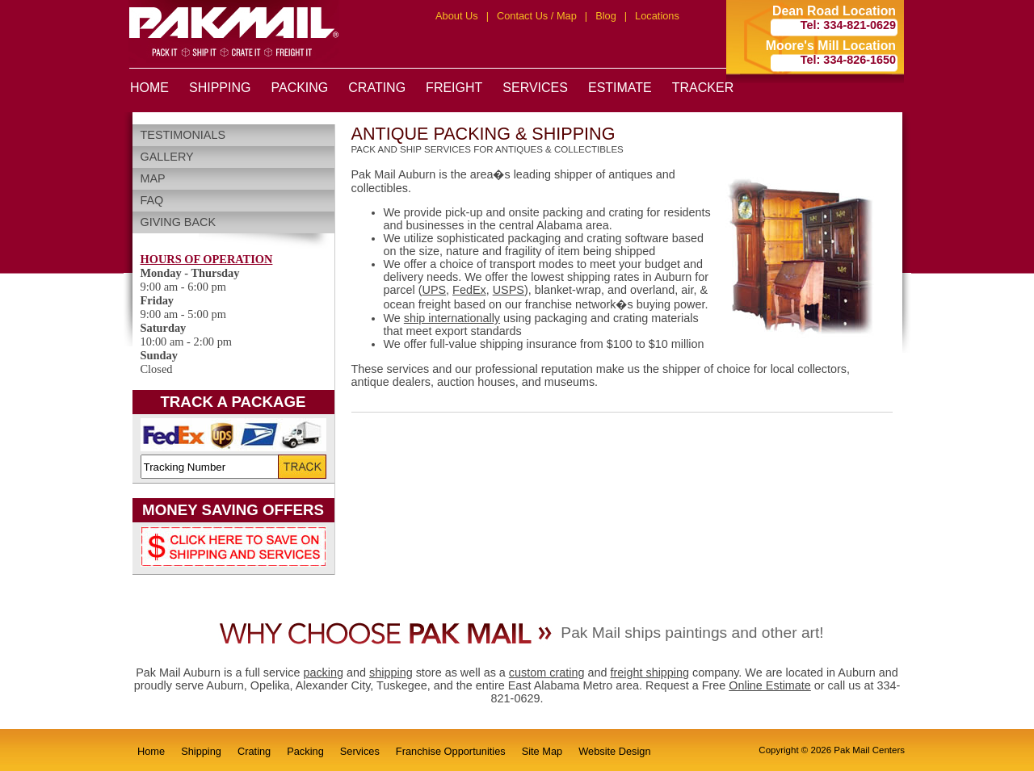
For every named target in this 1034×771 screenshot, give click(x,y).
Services (360, 751)
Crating (254, 751)
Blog (605, 16)
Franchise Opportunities (451, 751)
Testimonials (183, 134)
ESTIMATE (620, 87)
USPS (508, 289)
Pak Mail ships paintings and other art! (692, 632)
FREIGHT (454, 87)
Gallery (167, 156)
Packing (305, 751)
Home (151, 751)
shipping (391, 672)
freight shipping (649, 672)
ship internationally (452, 318)
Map (153, 178)
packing (323, 672)
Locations (657, 16)
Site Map (542, 751)
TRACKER (702, 87)
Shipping (201, 751)
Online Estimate (770, 685)
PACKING (299, 87)
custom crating (547, 672)
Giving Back (178, 222)
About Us (456, 16)
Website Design (614, 751)
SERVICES (535, 87)
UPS (434, 289)
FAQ (152, 200)
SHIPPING (219, 87)
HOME (149, 87)
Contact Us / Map (537, 16)
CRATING (377, 87)
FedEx (469, 289)
